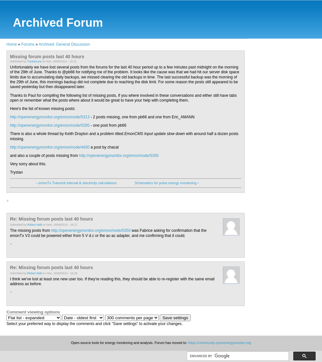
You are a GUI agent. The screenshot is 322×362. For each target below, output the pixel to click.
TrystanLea (34, 61)
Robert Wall (34, 224)
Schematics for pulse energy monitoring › (167, 183)
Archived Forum (58, 22)
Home (11, 44)
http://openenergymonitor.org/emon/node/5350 (118, 155)
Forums (27, 44)
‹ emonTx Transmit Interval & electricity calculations (76, 183)
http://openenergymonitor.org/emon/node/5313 (50, 117)
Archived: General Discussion (64, 44)
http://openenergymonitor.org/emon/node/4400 (50, 147)
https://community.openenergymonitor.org (219, 343)
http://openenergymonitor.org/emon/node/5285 (50, 125)
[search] (237, 356)
